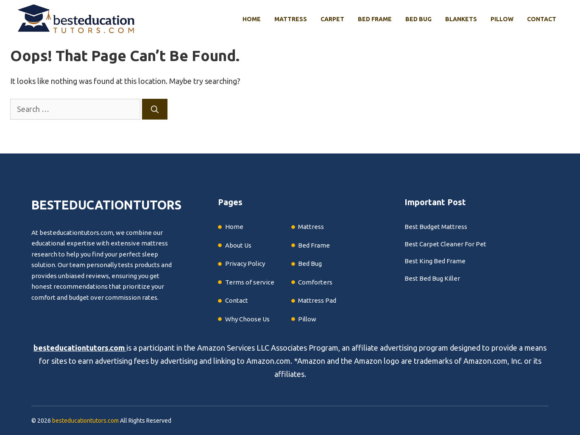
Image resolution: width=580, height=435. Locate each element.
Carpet (332, 19)
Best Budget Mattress (435, 226)
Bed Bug (418, 19)
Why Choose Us (247, 319)
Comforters (315, 282)
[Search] (154, 109)
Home (252, 19)
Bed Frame (375, 19)
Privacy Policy (245, 263)
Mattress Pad (317, 300)
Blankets (461, 19)
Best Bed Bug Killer (432, 278)
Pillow (502, 19)
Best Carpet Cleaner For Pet (445, 244)
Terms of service (249, 282)
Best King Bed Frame (435, 261)
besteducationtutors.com (79, 347)
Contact (541, 19)
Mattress (290, 19)
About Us (238, 245)
